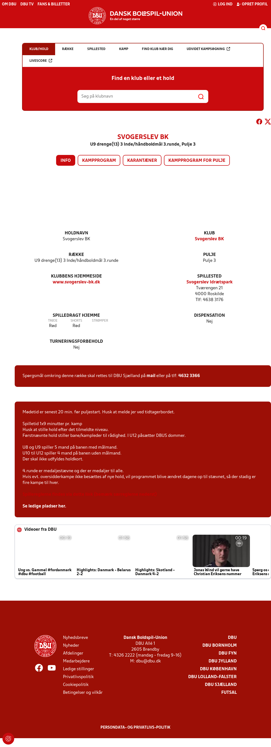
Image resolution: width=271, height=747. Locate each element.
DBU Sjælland (221, 685)
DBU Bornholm (219, 646)
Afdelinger (73, 653)
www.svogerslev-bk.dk (76, 282)
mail (151, 376)
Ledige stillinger (78, 669)
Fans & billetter (53, 4)
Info (66, 161)
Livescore (40, 61)
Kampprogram (99, 161)
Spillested (209, 276)
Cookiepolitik (75, 685)
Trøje (53, 320)
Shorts (76, 320)
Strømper (100, 320)
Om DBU (9, 4)
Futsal (229, 693)
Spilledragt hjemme (76, 316)
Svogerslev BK (209, 239)
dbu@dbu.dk (148, 661)
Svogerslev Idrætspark (209, 282)
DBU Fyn (228, 653)
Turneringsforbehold (76, 342)
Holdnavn (76, 233)
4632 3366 (189, 376)
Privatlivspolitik (78, 677)
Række (76, 255)
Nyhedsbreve (75, 638)
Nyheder (71, 646)
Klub (209, 233)
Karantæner (142, 161)
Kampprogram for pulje (196, 161)
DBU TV (27, 4)
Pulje (209, 255)
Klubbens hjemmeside (76, 276)
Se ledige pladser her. (44, 506)
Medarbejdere (76, 661)
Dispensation (209, 316)
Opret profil (252, 4)
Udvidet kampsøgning (208, 49)
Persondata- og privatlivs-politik (135, 727)
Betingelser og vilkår (83, 693)
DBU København (218, 669)
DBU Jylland (223, 661)
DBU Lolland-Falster (212, 677)
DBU (232, 638)
